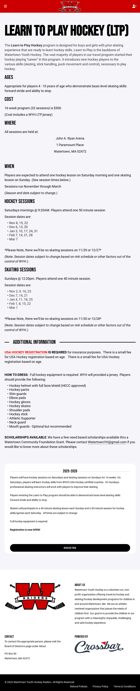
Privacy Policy (100, 686)
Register (70, 547)
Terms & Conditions (125, 686)
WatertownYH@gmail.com (107, 442)
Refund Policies (78, 686)
